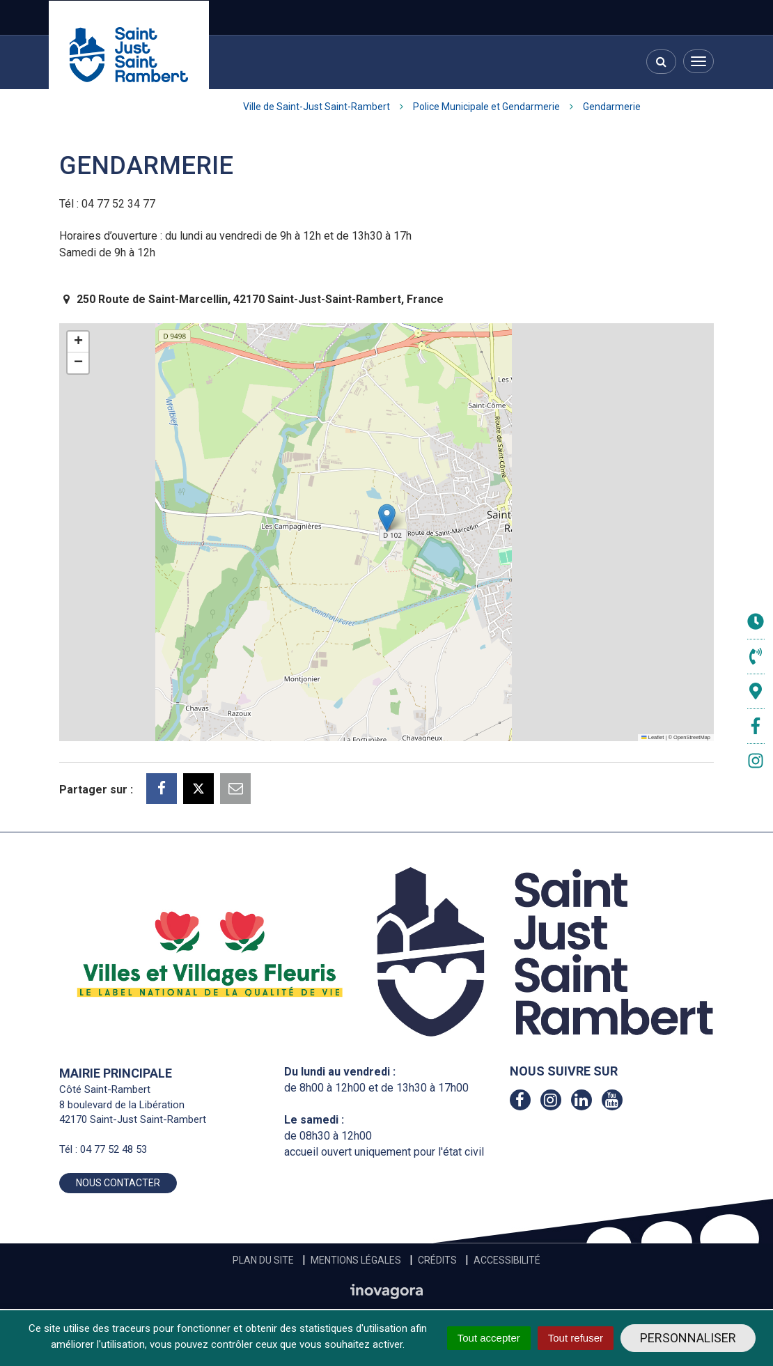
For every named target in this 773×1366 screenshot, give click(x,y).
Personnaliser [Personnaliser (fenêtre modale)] (688, 1337)
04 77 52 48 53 (113, 1149)
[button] (387, 518)
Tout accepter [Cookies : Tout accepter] (489, 1338)
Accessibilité (507, 1260)
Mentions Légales (356, 1260)
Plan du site (263, 1260)
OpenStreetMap (691, 737)
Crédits (437, 1260)
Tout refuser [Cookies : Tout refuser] (575, 1338)
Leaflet (652, 737)
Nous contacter (118, 1182)
